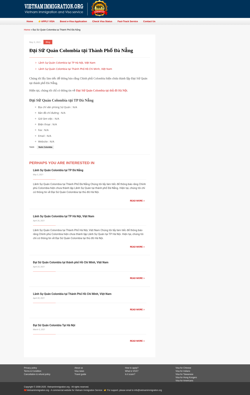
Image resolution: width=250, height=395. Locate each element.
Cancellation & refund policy (37, 374)
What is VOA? (131, 371)
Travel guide (80, 374)
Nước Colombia (45, 147)
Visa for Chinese (183, 368)
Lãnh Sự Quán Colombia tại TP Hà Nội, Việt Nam (64, 62)
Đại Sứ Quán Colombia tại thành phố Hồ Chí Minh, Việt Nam (70, 262)
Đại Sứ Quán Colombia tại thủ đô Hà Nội (101, 90)
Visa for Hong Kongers (186, 377)
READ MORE (136, 200)
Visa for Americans (184, 380)
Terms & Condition (32, 371)
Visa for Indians (183, 371)
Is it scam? (130, 374)
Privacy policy (30, 368)
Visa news (79, 371)
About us (78, 368)
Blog (48, 42)
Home (27, 29)
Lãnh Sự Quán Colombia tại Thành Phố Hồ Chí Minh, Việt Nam (73, 69)
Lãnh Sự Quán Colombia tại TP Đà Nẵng (58, 170)
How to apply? (131, 368)
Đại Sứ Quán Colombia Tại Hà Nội (54, 325)
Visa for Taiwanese (184, 374)
